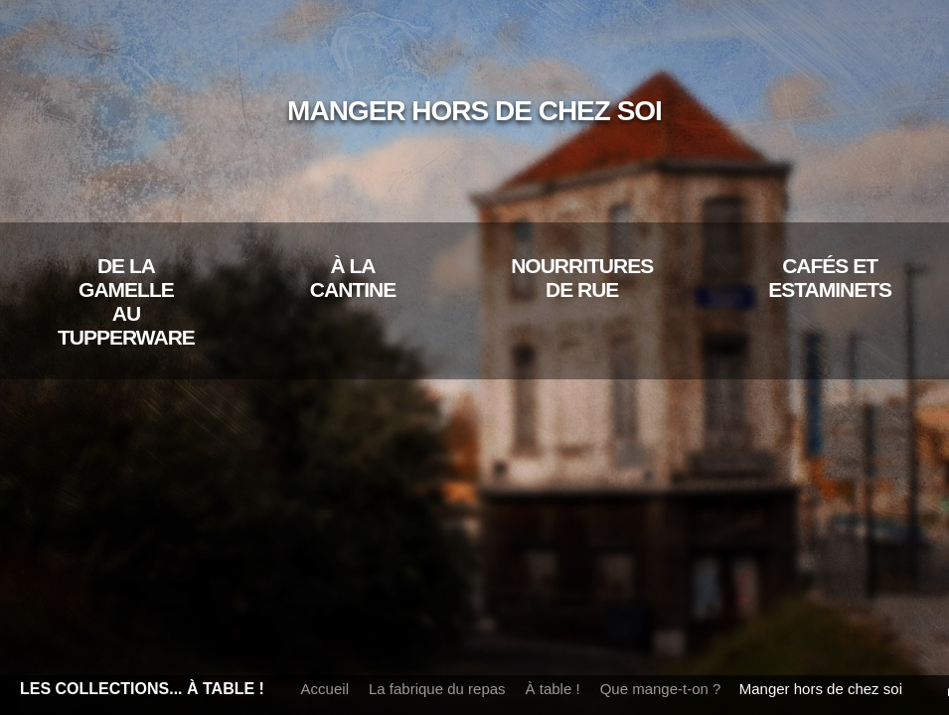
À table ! (553, 688)
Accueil (325, 688)
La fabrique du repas (437, 688)
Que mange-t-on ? (660, 688)
